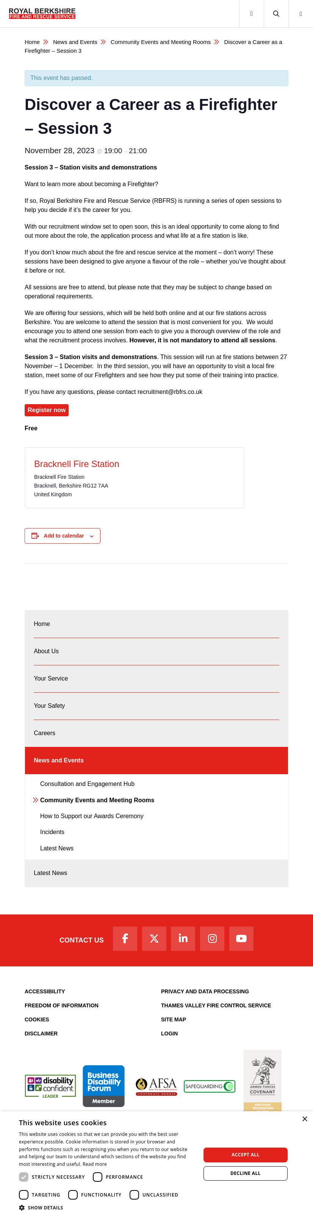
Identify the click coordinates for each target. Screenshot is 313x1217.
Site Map (173, 1019)
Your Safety (49, 706)
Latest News (57, 848)
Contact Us (81, 940)
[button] (276, 13)
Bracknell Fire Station (76, 464)
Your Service (51, 678)
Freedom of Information (62, 1005)
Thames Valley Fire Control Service (216, 1005)
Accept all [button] (246, 1154)
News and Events (75, 42)
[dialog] (156, 1164)
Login (169, 1033)
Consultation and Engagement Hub (87, 784)
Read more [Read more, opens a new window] (95, 1164)
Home (32, 42)
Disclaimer (41, 1033)
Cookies (37, 1019)
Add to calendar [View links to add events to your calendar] (64, 536)
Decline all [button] (245, 1173)
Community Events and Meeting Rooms (161, 42)
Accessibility (45, 991)
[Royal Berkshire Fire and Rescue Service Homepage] (42, 13)
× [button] (304, 1119)
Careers (44, 733)
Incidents (52, 832)
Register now (47, 410)
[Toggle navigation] (251, 13)
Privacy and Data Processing (205, 991)
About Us (46, 651)
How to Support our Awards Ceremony (92, 816)
